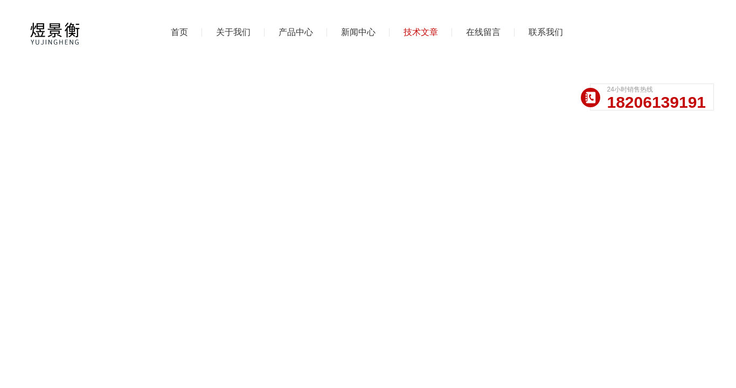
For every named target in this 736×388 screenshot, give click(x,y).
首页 (179, 32)
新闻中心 (358, 32)
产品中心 (296, 32)
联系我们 (546, 32)
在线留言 (483, 32)
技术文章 (421, 32)
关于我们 (233, 32)
